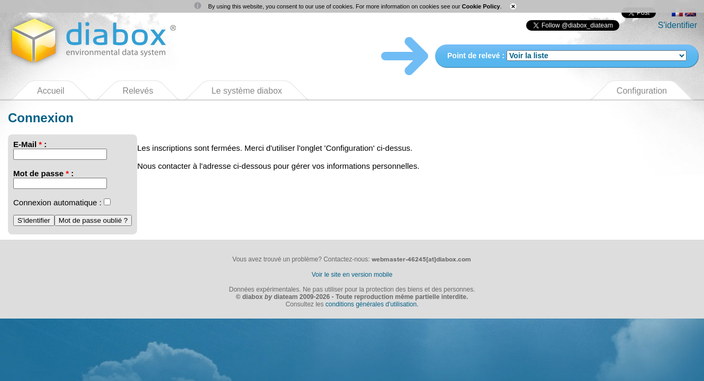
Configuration (642, 90)
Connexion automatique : (57, 202)
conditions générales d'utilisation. (372, 304)
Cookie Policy (481, 6)
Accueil (51, 90)
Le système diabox (246, 90)
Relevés (138, 90)
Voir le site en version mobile (352, 274)
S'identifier (677, 25)
